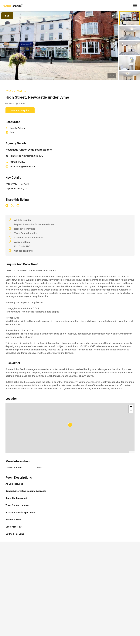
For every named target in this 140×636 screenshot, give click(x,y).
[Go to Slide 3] (129, 48)
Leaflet (131, 452)
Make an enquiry (20, 110)
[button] (59, 45)
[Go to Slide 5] (129, 78)
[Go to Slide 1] (129, 18)
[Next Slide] (114, 45)
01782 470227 (17, 161)
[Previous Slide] (3, 45)
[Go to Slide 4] (129, 63)
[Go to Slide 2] (129, 33)
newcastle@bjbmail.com (23, 166)
